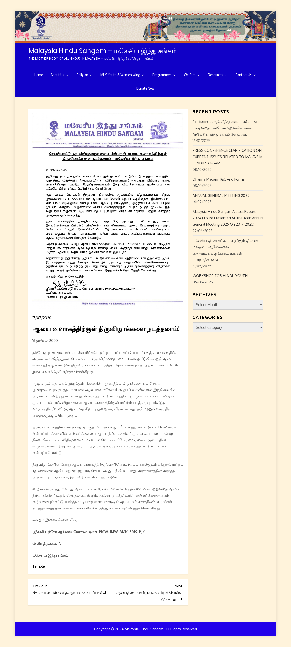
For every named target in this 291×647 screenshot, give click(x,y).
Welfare (192, 74)
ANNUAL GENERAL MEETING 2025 (221, 195)
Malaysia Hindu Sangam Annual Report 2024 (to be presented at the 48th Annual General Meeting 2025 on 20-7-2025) (228, 218)
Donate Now (145, 88)
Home (38, 74)
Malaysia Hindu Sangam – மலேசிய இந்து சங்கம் (103, 50)
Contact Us (246, 74)
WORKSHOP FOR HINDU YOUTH (220, 275)
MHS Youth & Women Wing (122, 74)
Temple (38, 566)
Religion (85, 74)
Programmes (164, 74)
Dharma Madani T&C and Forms (219, 179)
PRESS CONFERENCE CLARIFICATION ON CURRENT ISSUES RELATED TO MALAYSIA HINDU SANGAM (227, 156)
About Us (60, 74)
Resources (218, 74)
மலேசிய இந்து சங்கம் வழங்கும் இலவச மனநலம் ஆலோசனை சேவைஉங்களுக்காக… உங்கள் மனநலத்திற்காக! (225, 250)
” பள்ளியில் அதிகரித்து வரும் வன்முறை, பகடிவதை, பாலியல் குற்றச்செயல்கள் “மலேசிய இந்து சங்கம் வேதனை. (226, 127)
